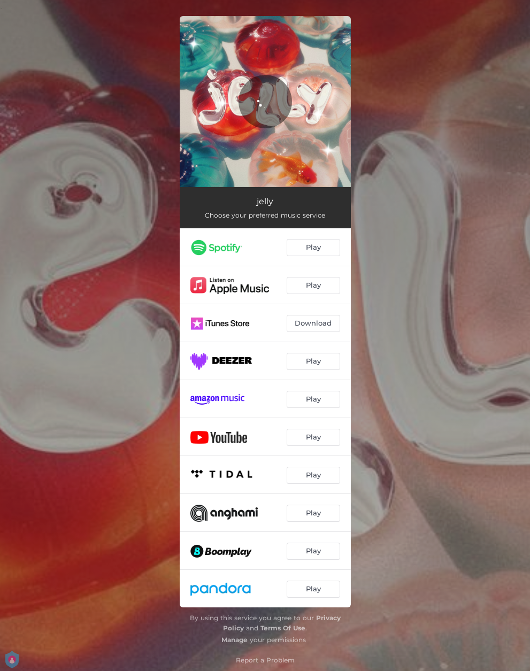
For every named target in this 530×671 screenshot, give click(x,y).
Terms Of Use (282, 628)
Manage (234, 640)
